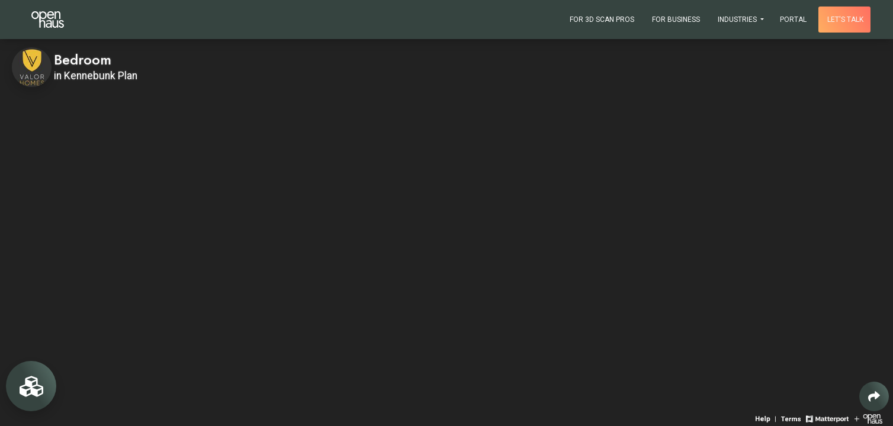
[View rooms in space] (31, 386)
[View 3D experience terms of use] (792, 418)
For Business (676, 19)
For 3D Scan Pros (602, 19)
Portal (793, 19)
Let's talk (845, 19)
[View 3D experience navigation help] (767, 418)
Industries (738, 19)
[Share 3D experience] (874, 396)
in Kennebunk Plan (95, 76)
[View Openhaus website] (868, 418)
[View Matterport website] (827, 418)
